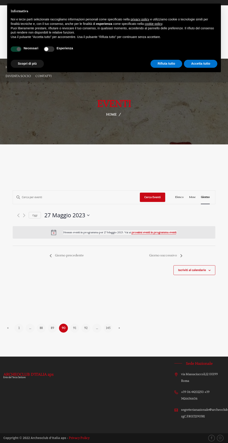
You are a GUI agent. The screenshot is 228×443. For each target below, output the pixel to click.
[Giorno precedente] (18, 215)
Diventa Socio (18, 76)
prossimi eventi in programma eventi (154, 232)
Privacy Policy (79, 438)
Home (111, 115)
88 (41, 328)
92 (86, 328)
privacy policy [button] (140, 19)
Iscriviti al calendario (192, 270)
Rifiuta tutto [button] (166, 63)
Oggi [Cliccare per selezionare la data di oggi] (34, 215)
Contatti (43, 76)
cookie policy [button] (153, 24)
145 (108, 328)
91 (74, 328)
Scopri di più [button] (27, 63)
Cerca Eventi (152, 197)
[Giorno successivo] (24, 215)
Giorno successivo (165, 255)
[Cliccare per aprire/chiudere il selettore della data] (67, 215)
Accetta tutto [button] (200, 63)
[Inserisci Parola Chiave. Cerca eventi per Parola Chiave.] (76, 197)
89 (52, 328)
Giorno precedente (67, 255)
